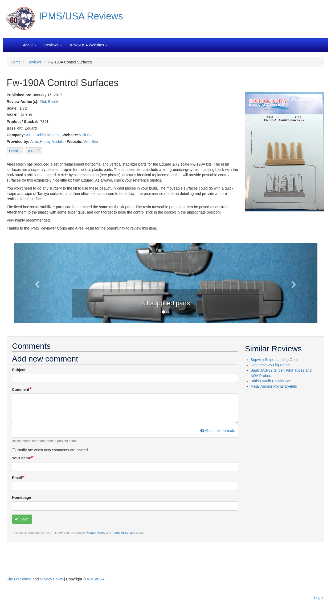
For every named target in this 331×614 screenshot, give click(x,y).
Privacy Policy (95, 532)
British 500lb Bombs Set (270, 381)
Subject (19, 370)
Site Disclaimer (19, 579)
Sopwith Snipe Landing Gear (274, 360)
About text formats (217, 430)
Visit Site (86, 135)
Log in (319, 598)
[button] (165, 282)
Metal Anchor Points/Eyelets (274, 386)
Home (16, 62)
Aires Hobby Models (42, 135)
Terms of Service (123, 532)
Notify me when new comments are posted (50, 450)
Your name (21, 458)
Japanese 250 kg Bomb (270, 365)
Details (15, 151)
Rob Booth (49, 101)
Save (22, 519)
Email (17, 478)
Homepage (21, 497)
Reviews (34, 62)
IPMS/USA (96, 579)
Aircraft (34, 151)
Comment (20, 389)
